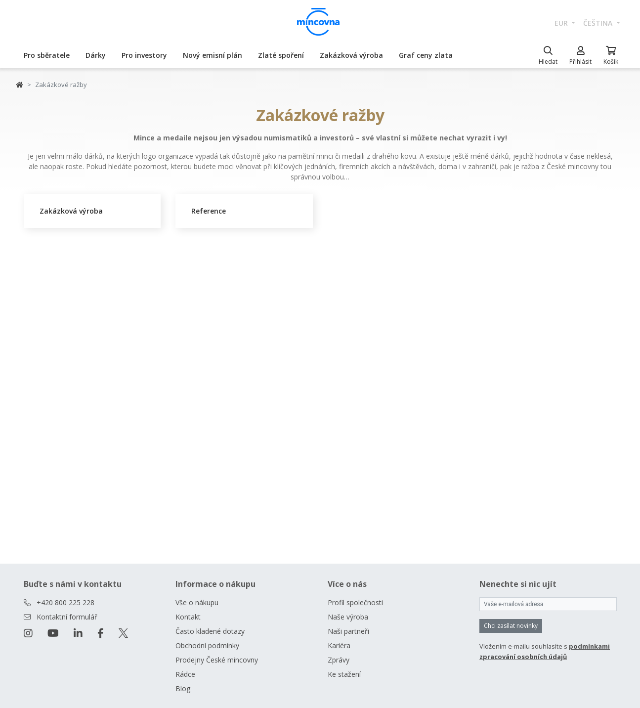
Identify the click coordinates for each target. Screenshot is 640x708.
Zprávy (338, 659)
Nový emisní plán (212, 55)
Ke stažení (344, 674)
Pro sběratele (47, 55)
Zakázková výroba (351, 55)
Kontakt (188, 616)
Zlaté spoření (281, 55)
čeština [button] (598, 23)
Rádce (185, 674)
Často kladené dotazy (210, 631)
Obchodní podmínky (207, 645)
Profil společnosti (355, 602)
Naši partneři (348, 631)
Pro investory (144, 55)
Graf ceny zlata (426, 55)
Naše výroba (348, 616)
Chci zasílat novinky (511, 625)
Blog (182, 688)
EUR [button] (562, 23)
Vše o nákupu (196, 602)
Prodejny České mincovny (216, 659)
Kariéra (339, 645)
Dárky (95, 55)
